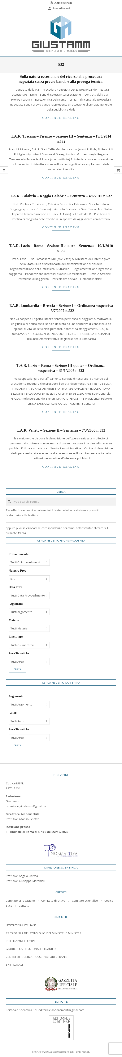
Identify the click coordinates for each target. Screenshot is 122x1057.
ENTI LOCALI (14, 964)
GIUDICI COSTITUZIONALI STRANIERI (31, 949)
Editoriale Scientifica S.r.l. (22, 1010)
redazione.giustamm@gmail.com (27, 806)
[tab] (61, 933)
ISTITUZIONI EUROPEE (21, 941)
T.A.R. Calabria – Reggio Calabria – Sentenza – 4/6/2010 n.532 (61, 196)
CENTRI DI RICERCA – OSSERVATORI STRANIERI (38, 957)
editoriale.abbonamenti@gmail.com (61, 1010)
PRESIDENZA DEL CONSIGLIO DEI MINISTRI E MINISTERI (44, 933)
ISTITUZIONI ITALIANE (21, 925)
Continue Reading (61, 117)
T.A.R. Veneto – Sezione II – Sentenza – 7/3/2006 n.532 (61, 430)
